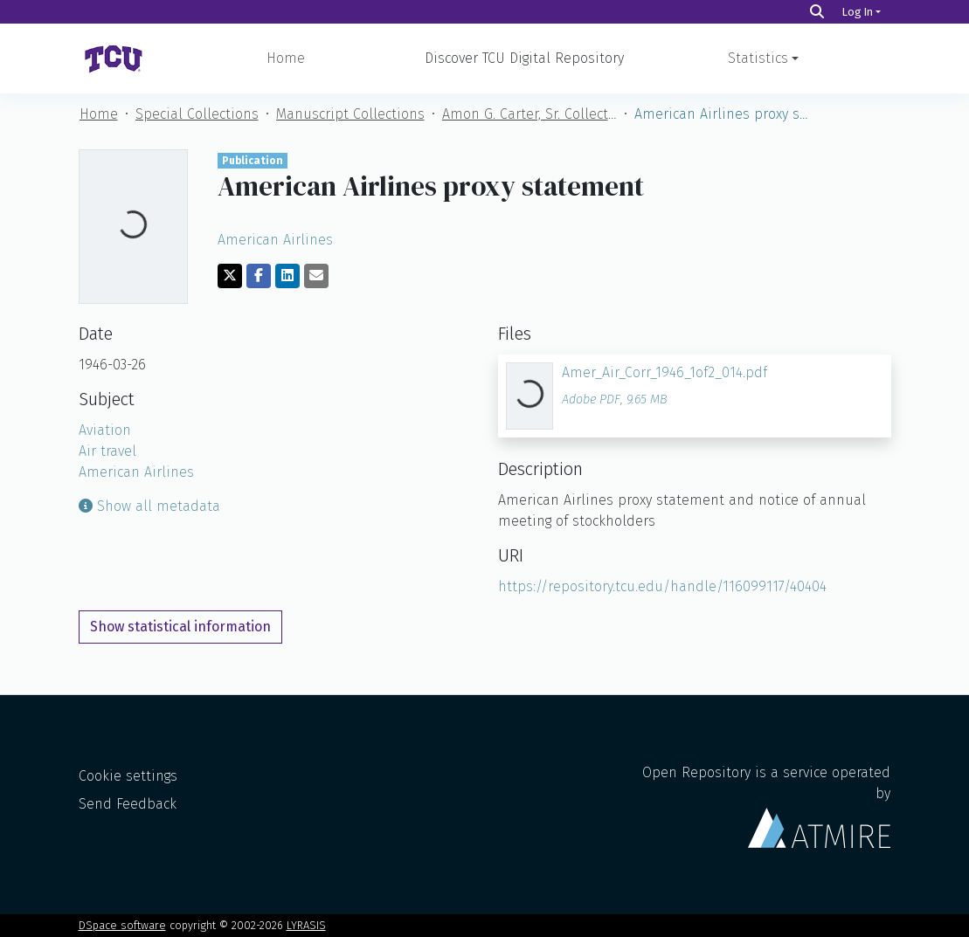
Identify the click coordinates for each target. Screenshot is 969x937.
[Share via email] (316, 276)
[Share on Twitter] (230, 276)
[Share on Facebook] (258, 276)
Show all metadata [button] (149, 506)
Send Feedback (127, 804)
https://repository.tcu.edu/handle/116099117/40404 (662, 586)
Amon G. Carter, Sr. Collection (529, 114)
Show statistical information (180, 626)
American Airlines (275, 239)
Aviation (105, 430)
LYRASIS (306, 925)
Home (285, 58)
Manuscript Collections (350, 114)
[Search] (817, 11)
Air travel (107, 451)
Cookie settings (128, 776)
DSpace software (122, 925)
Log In (857, 11)
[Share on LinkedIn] (287, 276)
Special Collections (197, 114)
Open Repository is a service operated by (766, 806)
